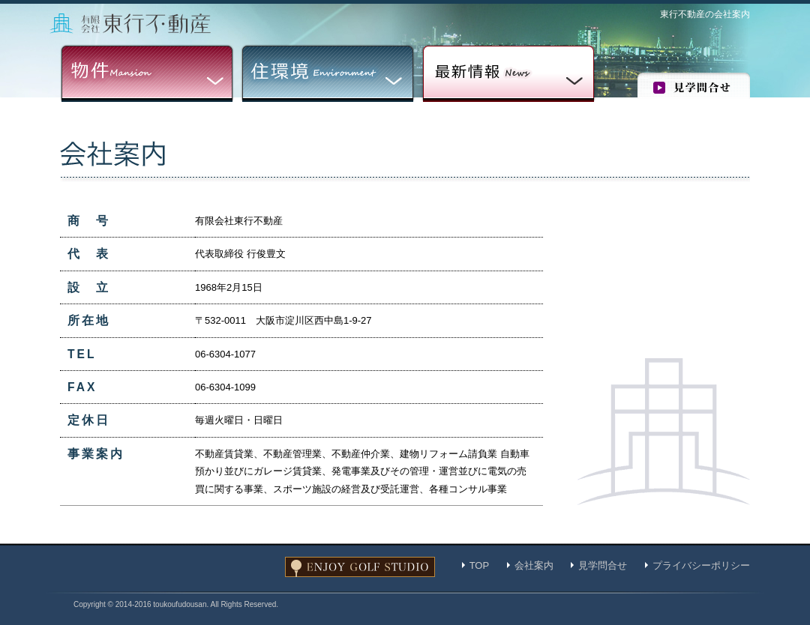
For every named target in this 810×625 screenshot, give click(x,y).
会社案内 (534, 565)
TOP (480, 565)
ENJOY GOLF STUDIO (360, 567)
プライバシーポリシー (701, 565)
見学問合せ (694, 86)
